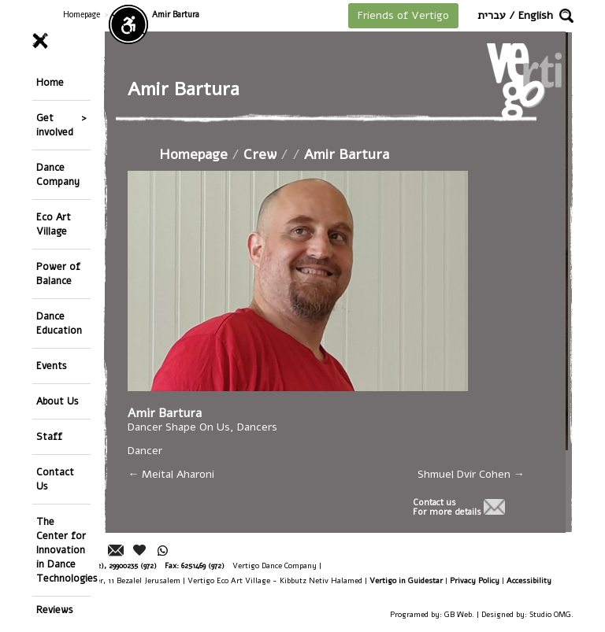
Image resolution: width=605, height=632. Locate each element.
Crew (261, 154)
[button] (566, 16)
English (535, 15)
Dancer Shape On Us (180, 426)
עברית (491, 15)
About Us (57, 401)
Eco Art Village (53, 224)
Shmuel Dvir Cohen (471, 474)
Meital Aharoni (172, 474)
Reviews (54, 609)
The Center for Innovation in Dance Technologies (63, 550)
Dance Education (59, 323)
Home (50, 82)
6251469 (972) (203, 565)
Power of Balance (58, 273)
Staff (49, 436)
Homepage (81, 14)
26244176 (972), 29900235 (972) (107, 565)
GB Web (458, 614)
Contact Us (55, 479)
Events (51, 365)
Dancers (259, 426)
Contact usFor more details (447, 507)
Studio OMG (550, 614)
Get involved (54, 125)
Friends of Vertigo (403, 15)
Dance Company (58, 174)
